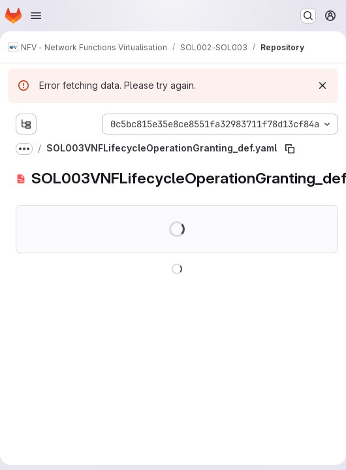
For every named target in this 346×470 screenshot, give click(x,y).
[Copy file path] (289, 148)
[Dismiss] (322, 85)
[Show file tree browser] (26, 124)
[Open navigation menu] (35, 15)
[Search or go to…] (308, 16)
